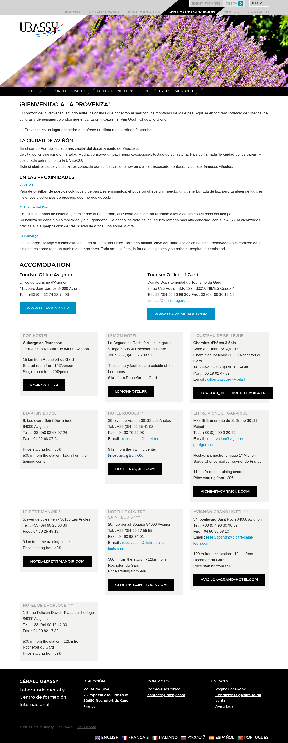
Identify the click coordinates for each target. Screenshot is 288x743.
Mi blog (231, 12)
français (135, 737)
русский (193, 737)
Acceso (72, 12)
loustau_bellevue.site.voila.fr (233, 393)
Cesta (234, 3)
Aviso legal (224, 706)
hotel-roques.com (135, 469)
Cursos (29, 91)
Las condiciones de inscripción (122, 91)
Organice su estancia (176, 91)
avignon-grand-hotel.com (229, 579)
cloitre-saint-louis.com (141, 585)
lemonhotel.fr (131, 391)
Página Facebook (230, 689)
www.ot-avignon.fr (48, 308)
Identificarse (206, 3)
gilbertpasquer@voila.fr (226, 379)
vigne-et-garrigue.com (225, 491)
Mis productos (144, 12)
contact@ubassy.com (166, 695)
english (107, 737)
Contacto (258, 12)
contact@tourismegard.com (170, 301)
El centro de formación (66, 91)
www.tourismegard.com (181, 314)
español (221, 737)
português (253, 737)
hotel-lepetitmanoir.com (57, 561)
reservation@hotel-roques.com (148, 439)
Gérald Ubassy (104, 12)
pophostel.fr (44, 385)
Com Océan (86, 727)
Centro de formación (191, 12)
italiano (165, 737)
